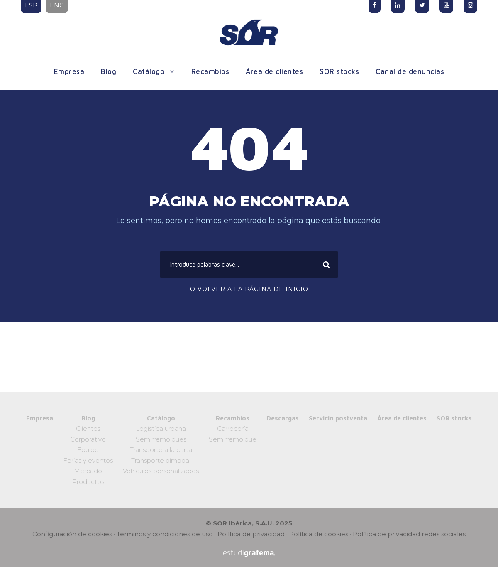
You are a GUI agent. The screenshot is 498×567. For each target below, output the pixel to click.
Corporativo (88, 439)
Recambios (210, 71)
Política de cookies (318, 534)
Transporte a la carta (161, 450)
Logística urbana (161, 428)
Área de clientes (274, 71)
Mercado (88, 471)
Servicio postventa (338, 418)
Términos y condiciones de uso (165, 534)
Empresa (69, 71)
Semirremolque (232, 439)
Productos (88, 482)
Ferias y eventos (88, 460)
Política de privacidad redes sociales (409, 534)
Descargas (282, 418)
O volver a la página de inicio (249, 289)
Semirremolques (161, 439)
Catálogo (148, 71)
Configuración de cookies (72, 534)
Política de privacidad (251, 534)
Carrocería (233, 428)
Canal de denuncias (410, 71)
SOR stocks (339, 71)
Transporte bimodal (160, 460)
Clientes (88, 428)
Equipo (88, 450)
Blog (108, 71)
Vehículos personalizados (161, 471)
